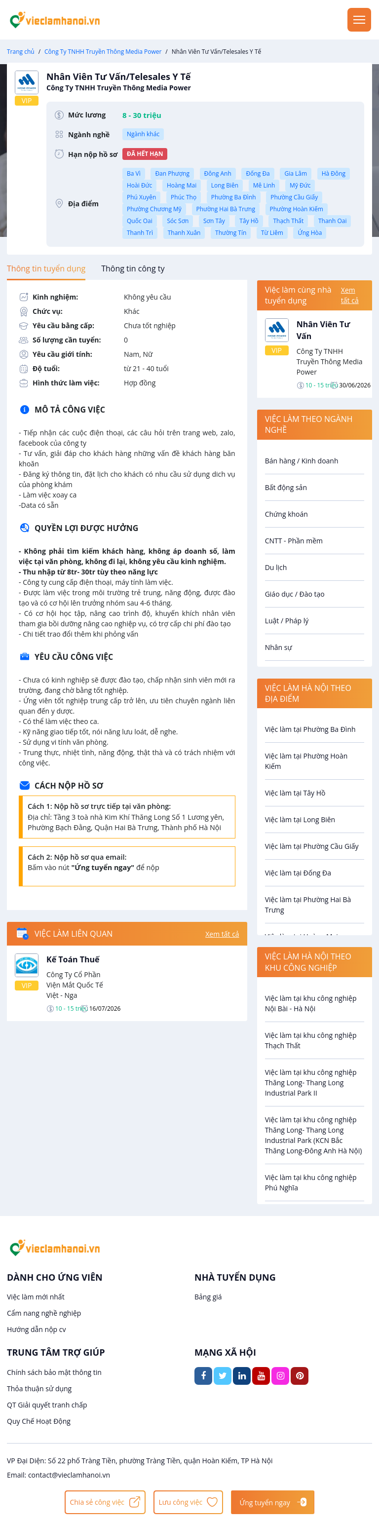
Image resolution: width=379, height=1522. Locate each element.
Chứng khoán (286, 514)
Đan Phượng (172, 173)
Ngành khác (143, 134)
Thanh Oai (332, 221)
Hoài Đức (139, 185)
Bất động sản (286, 487)
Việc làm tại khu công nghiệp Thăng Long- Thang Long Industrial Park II (311, 1082)
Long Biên (224, 185)
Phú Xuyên (141, 197)
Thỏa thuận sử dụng (39, 1388)
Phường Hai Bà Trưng (225, 209)
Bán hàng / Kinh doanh (302, 460)
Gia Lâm (295, 173)
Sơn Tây (214, 221)
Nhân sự (278, 647)
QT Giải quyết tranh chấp (47, 1404)
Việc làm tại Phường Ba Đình (310, 729)
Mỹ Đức (300, 185)
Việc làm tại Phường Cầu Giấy (312, 846)
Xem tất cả (222, 934)
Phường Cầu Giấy (294, 197)
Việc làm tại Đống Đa (298, 872)
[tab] (46, 268)
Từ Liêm (272, 232)
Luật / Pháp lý (287, 620)
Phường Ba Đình (233, 197)
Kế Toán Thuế (73, 959)
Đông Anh (217, 173)
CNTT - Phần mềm (294, 540)
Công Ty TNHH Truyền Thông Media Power (102, 51)
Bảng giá (208, 1296)
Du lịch (276, 567)
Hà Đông (333, 173)
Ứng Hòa (310, 232)
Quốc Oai (139, 221)
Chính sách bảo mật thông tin (54, 1372)
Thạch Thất (288, 221)
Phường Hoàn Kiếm (296, 209)
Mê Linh (264, 185)
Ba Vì (134, 173)
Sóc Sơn (178, 221)
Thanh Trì (140, 232)
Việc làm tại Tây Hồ (295, 793)
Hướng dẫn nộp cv (36, 1329)
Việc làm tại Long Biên (300, 819)
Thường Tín (230, 232)
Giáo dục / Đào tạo (295, 594)
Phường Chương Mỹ (154, 209)
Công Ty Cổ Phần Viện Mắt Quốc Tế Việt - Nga (74, 985)
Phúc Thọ (183, 197)
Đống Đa (257, 173)
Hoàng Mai (181, 185)
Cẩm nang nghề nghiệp (44, 1313)
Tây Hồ (248, 221)
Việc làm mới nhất (36, 1296)
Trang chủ (21, 51)
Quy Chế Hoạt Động (39, 1421)
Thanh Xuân (184, 232)
